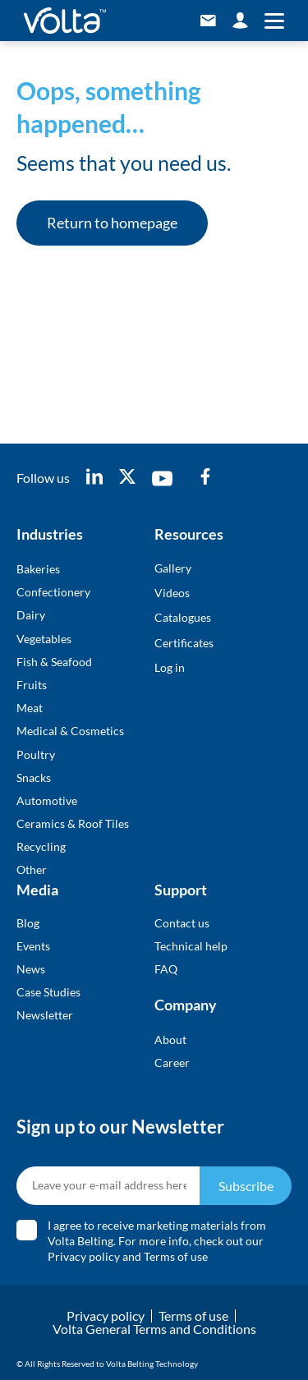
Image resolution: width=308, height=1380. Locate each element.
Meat (29, 708)
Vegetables (43, 639)
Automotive (46, 800)
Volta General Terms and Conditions (154, 1328)
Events (33, 946)
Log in (169, 667)
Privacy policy (84, 1256)
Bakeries (38, 569)
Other (31, 869)
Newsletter (44, 1015)
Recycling (41, 846)
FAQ (165, 969)
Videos (172, 593)
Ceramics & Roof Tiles (72, 823)
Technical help (191, 946)
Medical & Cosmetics (70, 731)
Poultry (35, 754)
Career (172, 1063)
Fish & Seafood (54, 662)
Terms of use (176, 1256)
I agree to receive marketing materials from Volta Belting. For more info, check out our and (157, 1240)
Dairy (30, 615)
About (170, 1039)
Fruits (31, 685)
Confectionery (53, 592)
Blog (27, 923)
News (30, 969)
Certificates (184, 643)
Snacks (33, 777)
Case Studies (48, 992)
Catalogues (182, 617)
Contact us (181, 923)
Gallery (172, 568)
